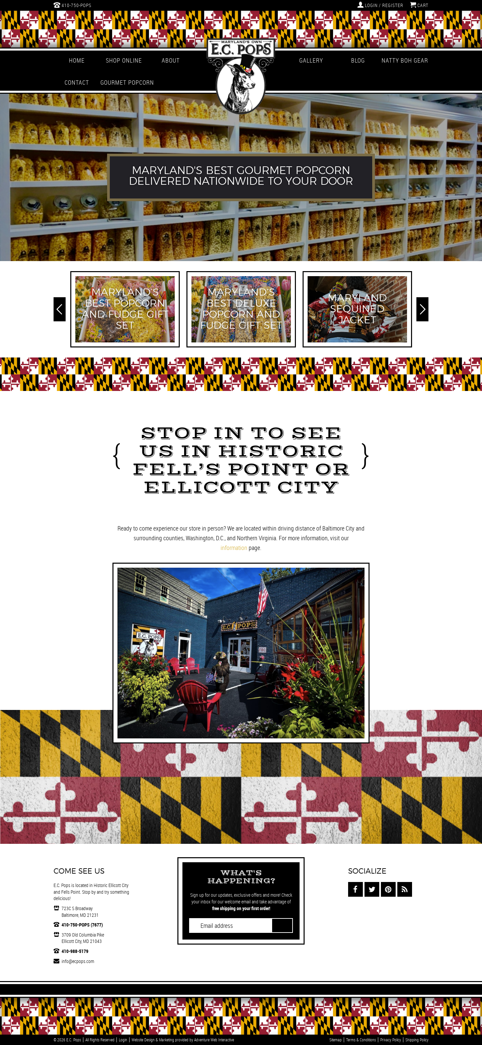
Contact (77, 82)
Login (123, 1039)
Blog (358, 60)
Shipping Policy (416, 1039)
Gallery (311, 60)
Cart (419, 5)
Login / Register (380, 5)
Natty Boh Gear (405, 60)
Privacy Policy (390, 1039)
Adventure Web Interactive (214, 1039)
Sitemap (335, 1039)
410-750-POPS (72, 5)
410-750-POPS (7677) (82, 924)
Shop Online (124, 60)
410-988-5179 (75, 951)
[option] (241, 177)
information (234, 548)
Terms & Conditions (361, 1039)
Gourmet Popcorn (123, 82)
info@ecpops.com (78, 961)
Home (77, 60)
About (171, 60)
